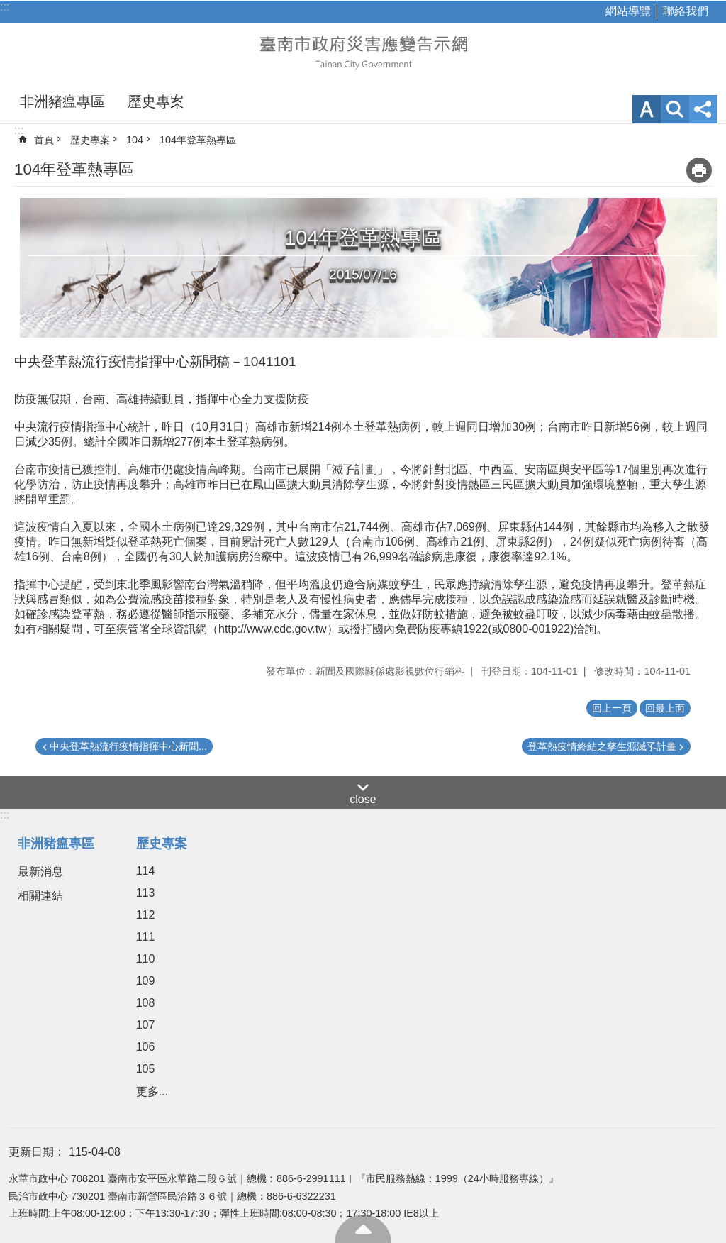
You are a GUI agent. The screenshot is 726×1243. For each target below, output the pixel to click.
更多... (152, 1091)
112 (145, 915)
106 (145, 1047)
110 (145, 959)
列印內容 (699, 170)
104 (134, 139)
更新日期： (37, 1152)
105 (145, 1069)
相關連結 (40, 896)
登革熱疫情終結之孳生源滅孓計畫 (601, 746)
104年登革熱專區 (198, 139)
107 (145, 1025)
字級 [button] (646, 109)
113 (145, 893)
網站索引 (675, 109)
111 (145, 937)
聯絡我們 (685, 11)
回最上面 (363, 1229)
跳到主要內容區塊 (7, 7)
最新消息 (40, 872)
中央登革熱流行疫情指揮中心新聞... (128, 746)
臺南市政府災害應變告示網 (363, 51)
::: (4, 7)
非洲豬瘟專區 (62, 101)
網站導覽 (628, 11)
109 (145, 981)
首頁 (44, 139)
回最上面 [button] (665, 708)
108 (145, 1003)
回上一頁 (612, 708)
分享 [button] (703, 109)
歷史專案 (156, 101)
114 (145, 871)
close (363, 799)
